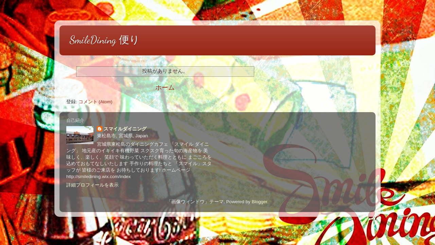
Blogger (259, 201)
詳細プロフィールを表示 (92, 185)
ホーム (165, 87)
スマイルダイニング (125, 129)
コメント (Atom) (95, 101)
